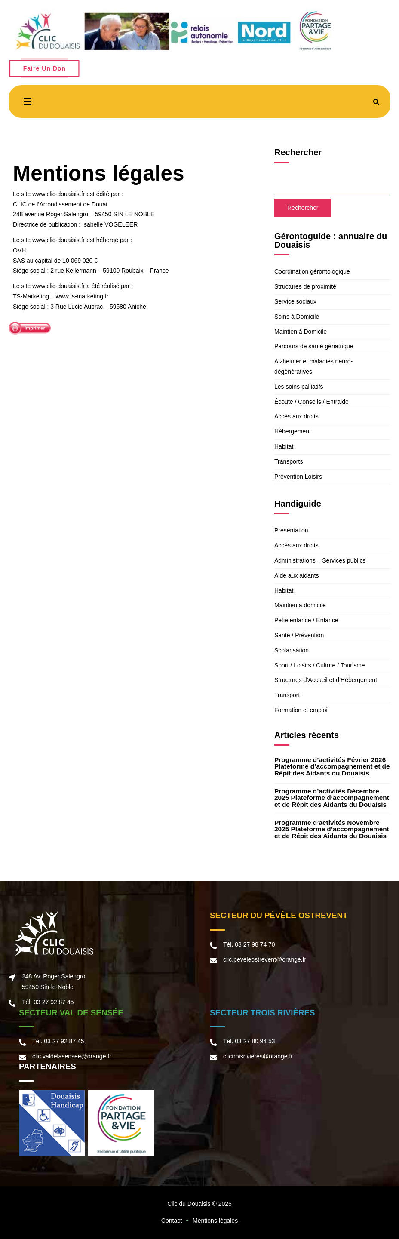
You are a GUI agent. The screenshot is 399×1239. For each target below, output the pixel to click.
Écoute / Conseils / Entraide (311, 401)
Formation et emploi (301, 710)
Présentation (291, 530)
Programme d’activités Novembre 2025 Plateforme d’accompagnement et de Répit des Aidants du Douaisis (331, 829)
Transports (288, 461)
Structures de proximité (305, 286)
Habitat (283, 446)
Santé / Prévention (299, 635)
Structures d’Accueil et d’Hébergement (325, 679)
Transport (287, 695)
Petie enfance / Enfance (306, 620)
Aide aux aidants (296, 575)
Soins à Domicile (296, 316)
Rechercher (298, 152)
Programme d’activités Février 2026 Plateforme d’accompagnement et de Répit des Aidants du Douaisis (332, 766)
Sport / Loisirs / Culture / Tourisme (319, 665)
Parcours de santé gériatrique (313, 346)
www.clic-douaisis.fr (58, 194)
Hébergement (292, 431)
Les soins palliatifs (298, 386)
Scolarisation (291, 650)
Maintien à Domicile (300, 331)
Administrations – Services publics (319, 560)
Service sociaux (295, 301)
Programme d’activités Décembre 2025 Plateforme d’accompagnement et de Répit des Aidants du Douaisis (331, 798)
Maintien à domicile (300, 605)
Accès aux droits (296, 416)
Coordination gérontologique (312, 271)
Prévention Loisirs (298, 476)
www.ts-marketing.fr (82, 296)
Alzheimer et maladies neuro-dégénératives (313, 366)
